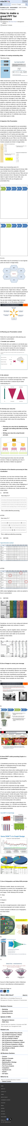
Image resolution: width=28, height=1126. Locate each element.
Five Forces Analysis (8, 1066)
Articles (4, 1071)
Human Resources (7, 1013)
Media (2, 1105)
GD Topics (5, 1073)
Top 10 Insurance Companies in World (13, 1046)
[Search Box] (18, 4)
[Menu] (1, 4)
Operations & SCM (7, 1011)
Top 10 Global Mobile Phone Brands (12, 1032)
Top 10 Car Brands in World (10, 1038)
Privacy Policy (4, 1097)
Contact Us (3, 1091)
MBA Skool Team (12, 21)
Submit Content (6, 1081)
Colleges (3, 1102)
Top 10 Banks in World (8, 1048)
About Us (25, 995)
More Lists (5, 1050)
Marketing (5, 1009)
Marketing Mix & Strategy (9, 1062)
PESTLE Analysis (7, 1064)
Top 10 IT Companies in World (10, 1036)
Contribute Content (5, 1099)
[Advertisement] (14, 29)
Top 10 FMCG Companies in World (12, 1034)
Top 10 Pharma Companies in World (12, 1044)
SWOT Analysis (6, 1060)
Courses (25, 1)
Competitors (5, 1068)
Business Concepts (7, 1058)
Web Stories (3, 1116)
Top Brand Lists (6, 1069)
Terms (2, 1094)
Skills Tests (5, 1022)
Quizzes (2, 1108)
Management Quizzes (8, 1020)
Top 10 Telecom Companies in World (12, 1040)
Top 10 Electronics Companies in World (13, 1042)
